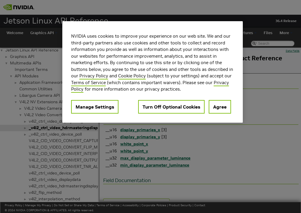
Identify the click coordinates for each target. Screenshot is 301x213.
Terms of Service (88, 82)
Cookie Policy (132, 76)
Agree (220, 107)
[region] (152, 72)
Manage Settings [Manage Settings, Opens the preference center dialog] (95, 107)
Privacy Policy (93, 76)
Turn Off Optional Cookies (171, 107)
